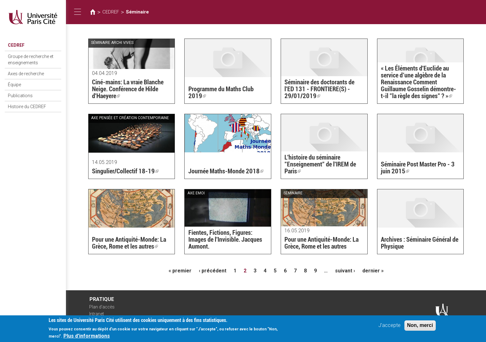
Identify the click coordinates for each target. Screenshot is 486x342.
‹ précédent (212, 271)
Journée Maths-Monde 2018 (225, 171)
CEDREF (16, 45)
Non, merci (420, 326)
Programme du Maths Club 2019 (221, 92)
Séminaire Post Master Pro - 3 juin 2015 (418, 167)
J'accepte (389, 326)
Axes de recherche (26, 73)
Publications (20, 95)
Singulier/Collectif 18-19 (125, 171)
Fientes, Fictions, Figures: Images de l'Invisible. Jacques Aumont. (225, 239)
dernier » (373, 271)
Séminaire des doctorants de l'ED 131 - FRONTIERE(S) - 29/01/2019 (319, 89)
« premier (180, 271)
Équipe (14, 84)
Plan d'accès (102, 306)
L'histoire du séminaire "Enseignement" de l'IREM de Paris (320, 164)
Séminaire (137, 12)
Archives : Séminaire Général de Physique (419, 243)
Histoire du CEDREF (27, 106)
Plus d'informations (86, 337)
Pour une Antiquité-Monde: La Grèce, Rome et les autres (129, 243)
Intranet (96, 313)
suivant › (345, 271)
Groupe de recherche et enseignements (30, 59)
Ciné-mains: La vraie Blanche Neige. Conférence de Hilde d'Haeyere (128, 89)
